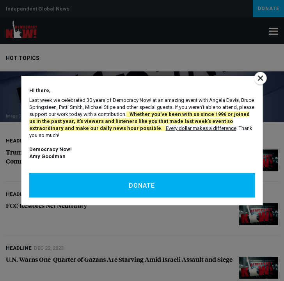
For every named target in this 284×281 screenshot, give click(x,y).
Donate (142, 185)
